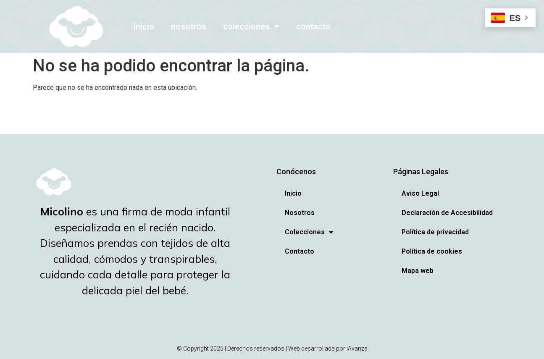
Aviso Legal (420, 193)
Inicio (144, 26)
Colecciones (251, 26)
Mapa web (418, 271)
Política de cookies (432, 251)
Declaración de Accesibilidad (447, 213)
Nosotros (188, 26)
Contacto (313, 26)
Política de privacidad (435, 232)
